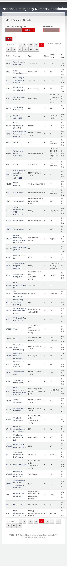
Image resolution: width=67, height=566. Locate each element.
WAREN (9, 302)
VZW (8, 192)
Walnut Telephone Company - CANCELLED (19, 265)
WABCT (8, 239)
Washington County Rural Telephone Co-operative (20, 310)
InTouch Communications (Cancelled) (18, 125)
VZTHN (8, 153)
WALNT (8, 266)
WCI (7, 513)
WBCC (8, 356)
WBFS (8, 364)
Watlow (15, 329)
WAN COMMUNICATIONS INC (20, 285)
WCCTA (8, 484)
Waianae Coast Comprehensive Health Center (18, 474)
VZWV (8, 229)
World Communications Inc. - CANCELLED (19, 513)
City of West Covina (19, 464)
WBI (7, 391)
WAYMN (9, 347)
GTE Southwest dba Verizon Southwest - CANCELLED (19, 134)
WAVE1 (8, 339)
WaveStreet (17, 339)
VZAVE (8, 89)
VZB (7, 98)
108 (36, 44)
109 (41, 44)
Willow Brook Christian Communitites (17, 356)
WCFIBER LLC (18, 505)
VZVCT (8, 184)
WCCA (8, 464)
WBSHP (9, 429)
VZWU (8, 221)
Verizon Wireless (18, 192)
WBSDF (8, 419)
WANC (8, 285)
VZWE (8, 201)
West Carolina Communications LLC (18, 437)
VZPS (8, 134)
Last (37, 49)
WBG (8, 373)
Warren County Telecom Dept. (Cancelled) (18, 302)
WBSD (8, 409)
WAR (8, 294)
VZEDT (8, 117)
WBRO (8, 401)
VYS (7, 80)
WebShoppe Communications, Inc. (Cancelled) (19, 429)
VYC (7, 72)
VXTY (8, 63)
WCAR (8, 437)
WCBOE (9, 446)
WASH (8, 311)
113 (20, 49)
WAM (8, 275)
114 (26, 49)
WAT (7, 319)
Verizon (15, 142)
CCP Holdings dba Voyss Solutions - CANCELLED (19, 80)
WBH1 (8, 381)
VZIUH (8, 125)
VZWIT (8, 211)
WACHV (9, 249)
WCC (8, 454)
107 (31, 44)
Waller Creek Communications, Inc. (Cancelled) (19, 454)
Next (31, 49)
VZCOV (8, 108)
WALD (8, 257)
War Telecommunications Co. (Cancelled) (20, 293)
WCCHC (9, 474)
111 (14, 49)
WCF (8, 495)
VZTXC (8, 174)
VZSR (8, 142)
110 (8, 49)
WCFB (8, 505)
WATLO (8, 329)
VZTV (8, 164)
